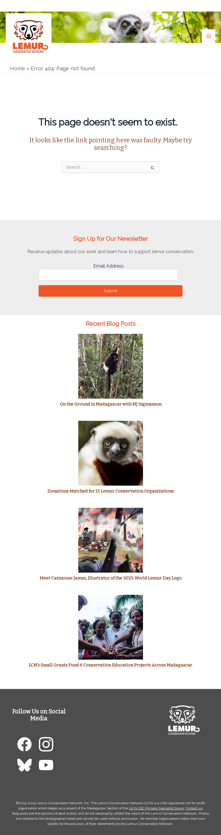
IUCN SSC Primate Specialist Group (156, 808)
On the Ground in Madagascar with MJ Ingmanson (110, 404)
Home (17, 68)
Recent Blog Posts (111, 323)
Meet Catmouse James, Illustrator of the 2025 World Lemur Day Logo (111, 578)
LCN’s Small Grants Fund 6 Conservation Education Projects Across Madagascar (110, 665)
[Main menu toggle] (208, 36)
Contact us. (194, 808)
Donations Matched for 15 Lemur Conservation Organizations (110, 491)
